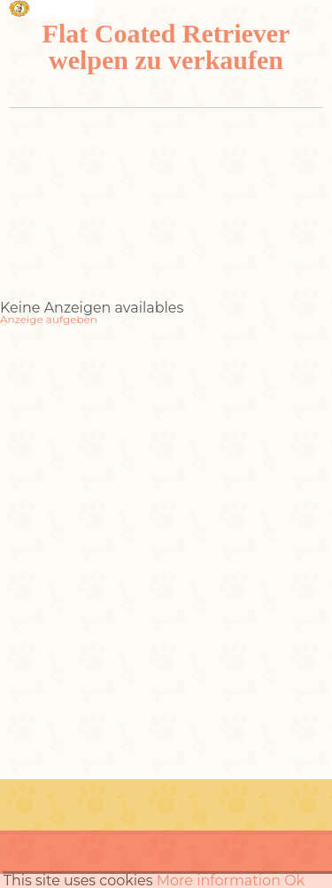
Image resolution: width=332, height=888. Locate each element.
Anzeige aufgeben (48, 319)
